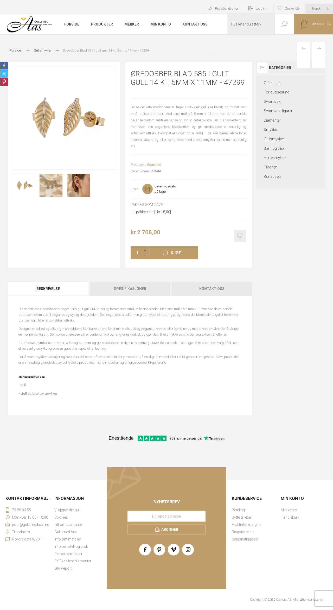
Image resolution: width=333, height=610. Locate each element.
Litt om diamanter (68, 525)
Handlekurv (290, 517)
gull (23, 385)
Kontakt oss (212, 289)
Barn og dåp (274, 148)
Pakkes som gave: (147, 205)
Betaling (238, 510)
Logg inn (261, 8)
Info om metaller (67, 539)
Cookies (61, 517)
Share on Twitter (4, 74)
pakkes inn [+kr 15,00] (153, 212)
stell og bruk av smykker (39, 393)
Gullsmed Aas (65, 532)
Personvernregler (68, 554)
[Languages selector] (319, 9)
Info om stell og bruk (71, 546)
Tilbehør (270, 167)
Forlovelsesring (276, 92)
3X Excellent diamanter (72, 561)
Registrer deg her (226, 8)
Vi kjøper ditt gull (67, 510)
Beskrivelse (48, 289)
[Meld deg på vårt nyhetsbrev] (166, 516)
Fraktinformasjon (246, 525)
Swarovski (272, 101)
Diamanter (272, 120)
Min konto (289, 510)
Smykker (271, 130)
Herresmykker (275, 158)
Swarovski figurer (278, 111)
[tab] (48, 289)
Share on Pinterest (4, 82)
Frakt (134, 189)
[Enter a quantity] (136, 252)
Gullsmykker (274, 139)
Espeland (154, 165)
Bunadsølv (272, 176)
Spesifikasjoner (130, 289)
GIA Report (63, 568)
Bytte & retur (241, 517)
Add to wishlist (240, 236)
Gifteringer (272, 83)
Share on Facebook (4, 66)
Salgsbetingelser (245, 539)
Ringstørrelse (242, 532)
